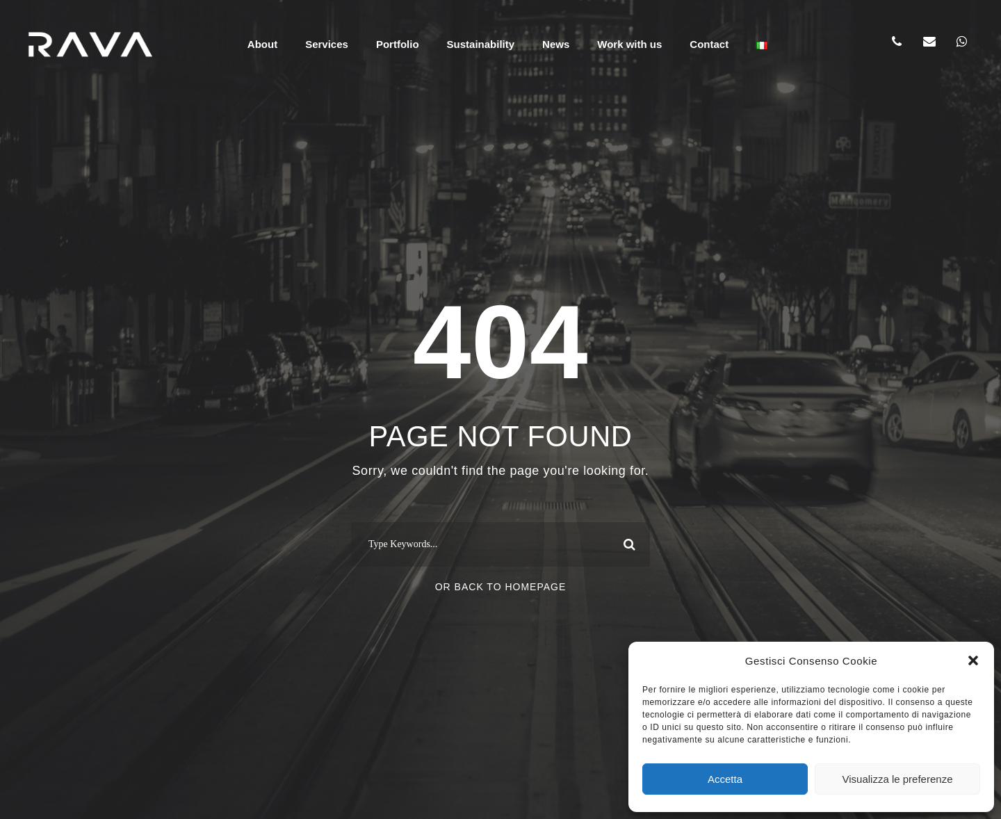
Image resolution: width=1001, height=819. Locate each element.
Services (326, 44)
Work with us (629, 44)
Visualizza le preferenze (898, 779)
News (555, 44)
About (262, 44)
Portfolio (397, 44)
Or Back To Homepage (501, 586)
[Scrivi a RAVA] (929, 42)
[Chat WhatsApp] (962, 42)
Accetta (725, 779)
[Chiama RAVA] (897, 42)
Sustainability (481, 44)
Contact (709, 44)
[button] (973, 660)
